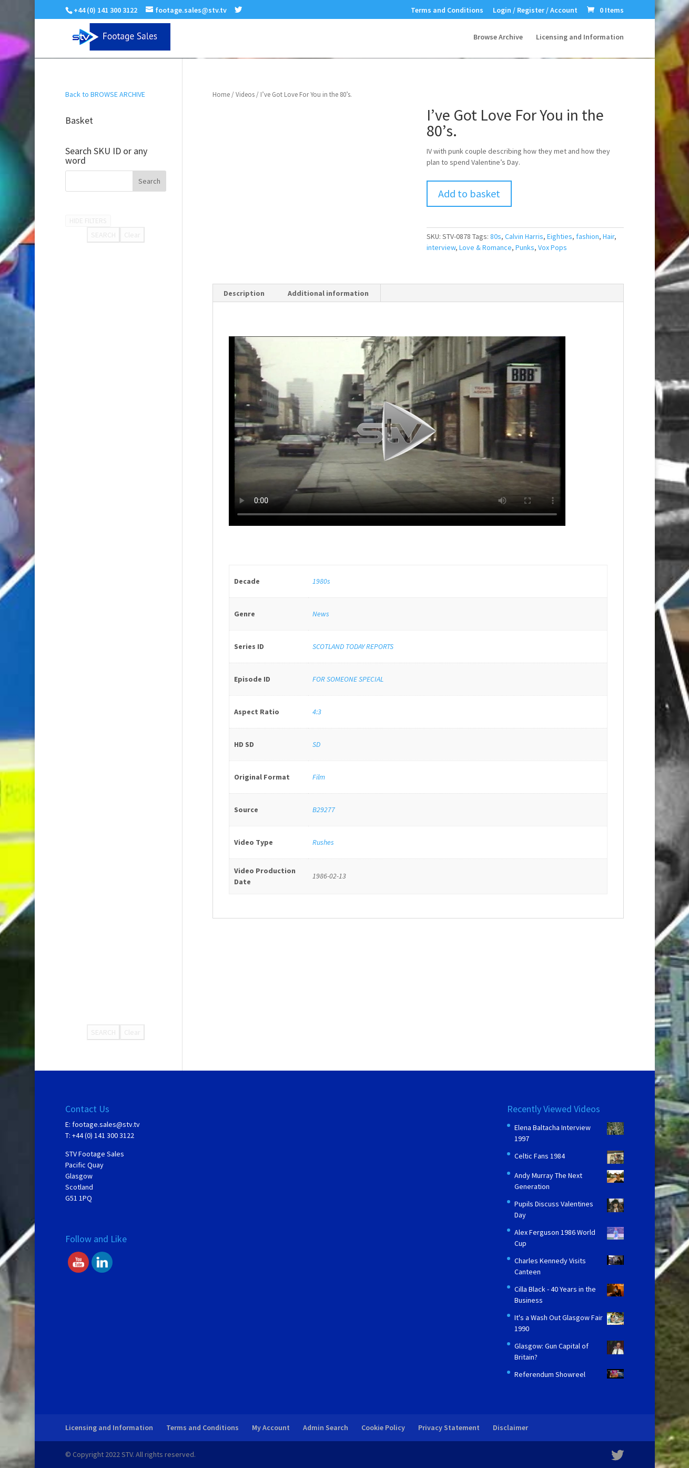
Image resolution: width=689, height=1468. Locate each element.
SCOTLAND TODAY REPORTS (352, 646)
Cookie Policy (383, 1427)
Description (244, 293)
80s (495, 236)
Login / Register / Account (535, 10)
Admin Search (325, 1427)
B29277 (323, 809)
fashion (587, 236)
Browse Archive (498, 37)
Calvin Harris (524, 236)
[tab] (244, 293)
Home (221, 94)
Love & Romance (485, 247)
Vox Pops (552, 247)
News (320, 613)
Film (318, 777)
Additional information (328, 293)
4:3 (316, 711)
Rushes (323, 842)
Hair (608, 236)
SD (316, 744)
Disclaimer (510, 1427)
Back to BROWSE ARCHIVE (105, 94)
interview (441, 247)
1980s (321, 581)
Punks (524, 247)
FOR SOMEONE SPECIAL (347, 679)
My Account (271, 1427)
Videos (245, 94)
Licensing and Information (580, 37)
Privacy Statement (449, 1427)
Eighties (559, 236)
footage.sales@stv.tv (106, 1124)
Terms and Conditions (447, 10)
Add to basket (469, 193)
